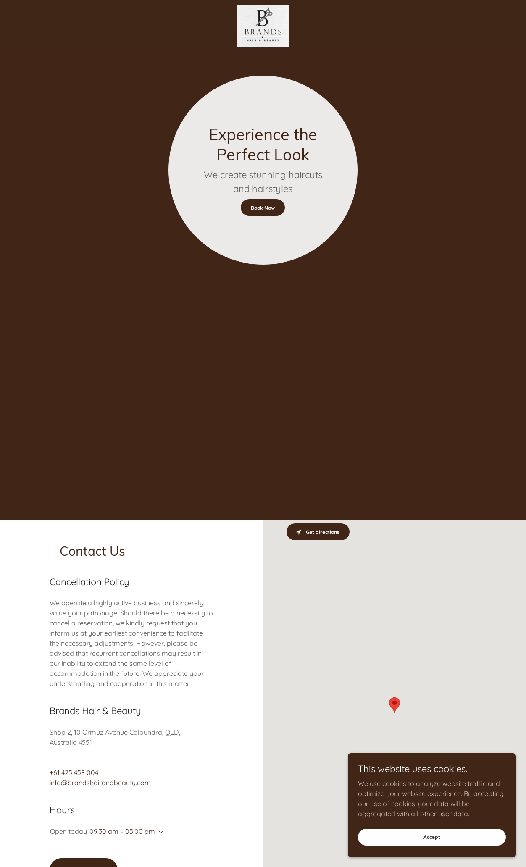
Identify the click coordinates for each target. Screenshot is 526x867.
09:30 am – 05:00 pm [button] (122, 831)
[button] (159, 832)
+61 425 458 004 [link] (74, 772)
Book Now (263, 208)
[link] (263, 25)
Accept (431, 837)
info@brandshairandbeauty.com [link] (100, 782)
